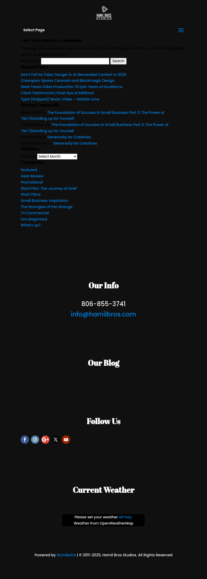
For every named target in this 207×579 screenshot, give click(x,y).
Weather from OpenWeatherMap (103, 523)
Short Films (30, 194)
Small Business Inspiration (44, 200)
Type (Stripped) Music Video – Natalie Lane (60, 99)
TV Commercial (35, 213)
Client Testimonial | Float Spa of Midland (57, 93)
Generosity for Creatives (69, 137)
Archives (28, 156)
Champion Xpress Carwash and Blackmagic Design (68, 80)
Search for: (30, 61)
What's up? (30, 225)
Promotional (32, 182)
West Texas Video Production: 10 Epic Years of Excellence (71, 86)
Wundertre (66, 555)
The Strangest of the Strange (46, 206)
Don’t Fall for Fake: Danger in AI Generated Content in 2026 (73, 74)
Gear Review (32, 176)
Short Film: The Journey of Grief (49, 188)
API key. (126, 517)
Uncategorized (34, 219)
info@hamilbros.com (103, 314)
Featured (29, 169)
